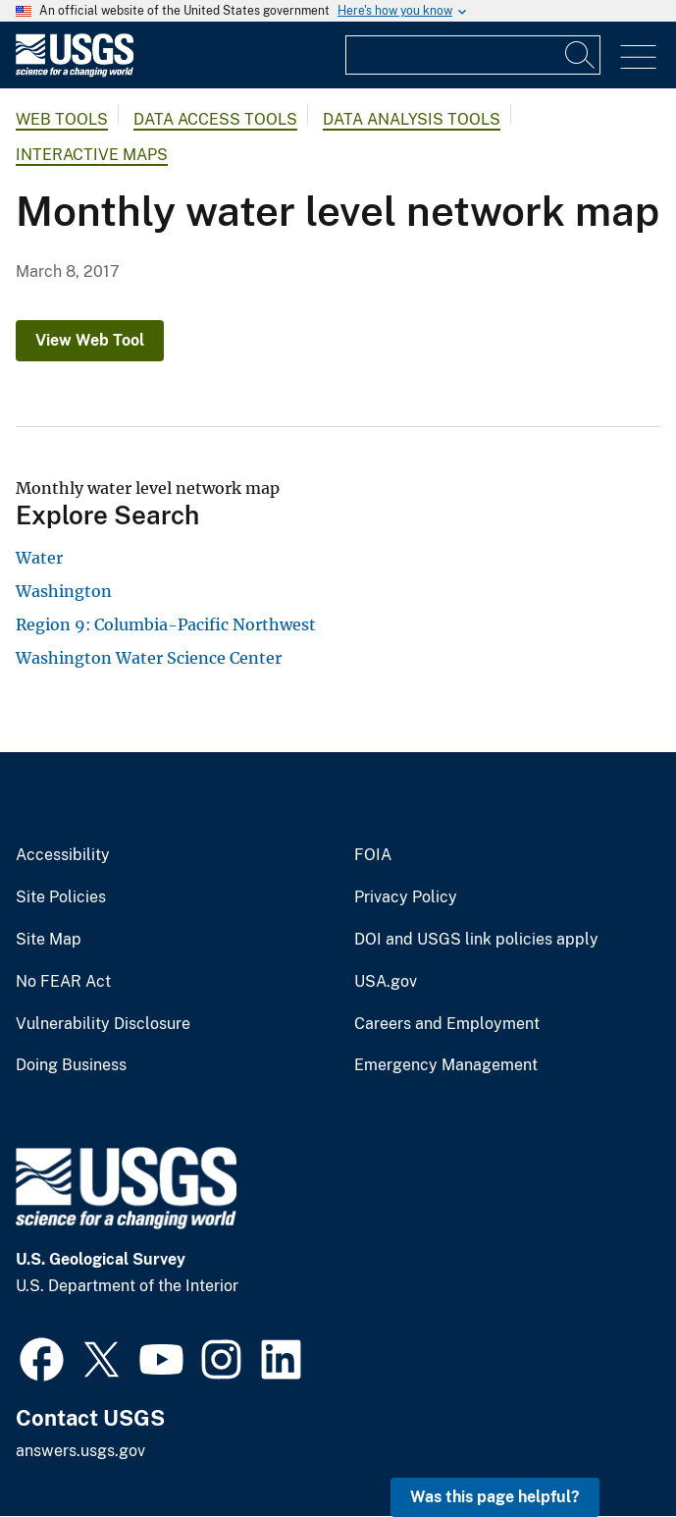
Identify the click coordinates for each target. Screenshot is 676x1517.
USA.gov (385, 982)
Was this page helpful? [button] (495, 1497)
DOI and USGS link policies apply (476, 939)
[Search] (580, 55)
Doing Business (71, 1065)
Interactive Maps (92, 154)
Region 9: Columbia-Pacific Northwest (166, 624)
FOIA (372, 855)
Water (39, 558)
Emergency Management (446, 1065)
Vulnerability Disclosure (103, 1024)
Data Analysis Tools (411, 119)
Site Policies (61, 897)
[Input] (472, 55)
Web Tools (62, 119)
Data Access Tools (215, 119)
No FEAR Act (63, 982)
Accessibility (63, 855)
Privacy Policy (405, 897)
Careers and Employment (447, 1024)
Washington (64, 591)
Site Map (48, 939)
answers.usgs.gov (80, 1450)
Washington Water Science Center (149, 658)
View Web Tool (89, 340)
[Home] (74, 72)
